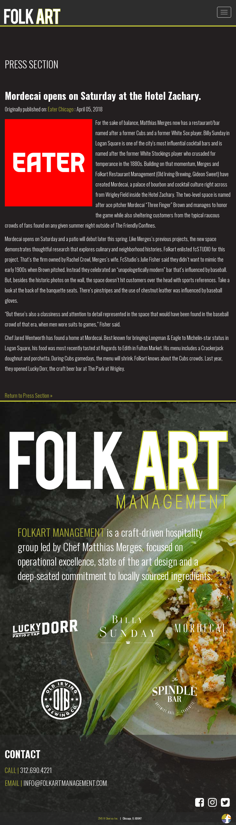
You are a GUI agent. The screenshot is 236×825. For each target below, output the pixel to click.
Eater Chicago (61, 109)
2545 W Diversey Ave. (108, 818)
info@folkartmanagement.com (65, 783)
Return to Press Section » (28, 395)
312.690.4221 (36, 770)
